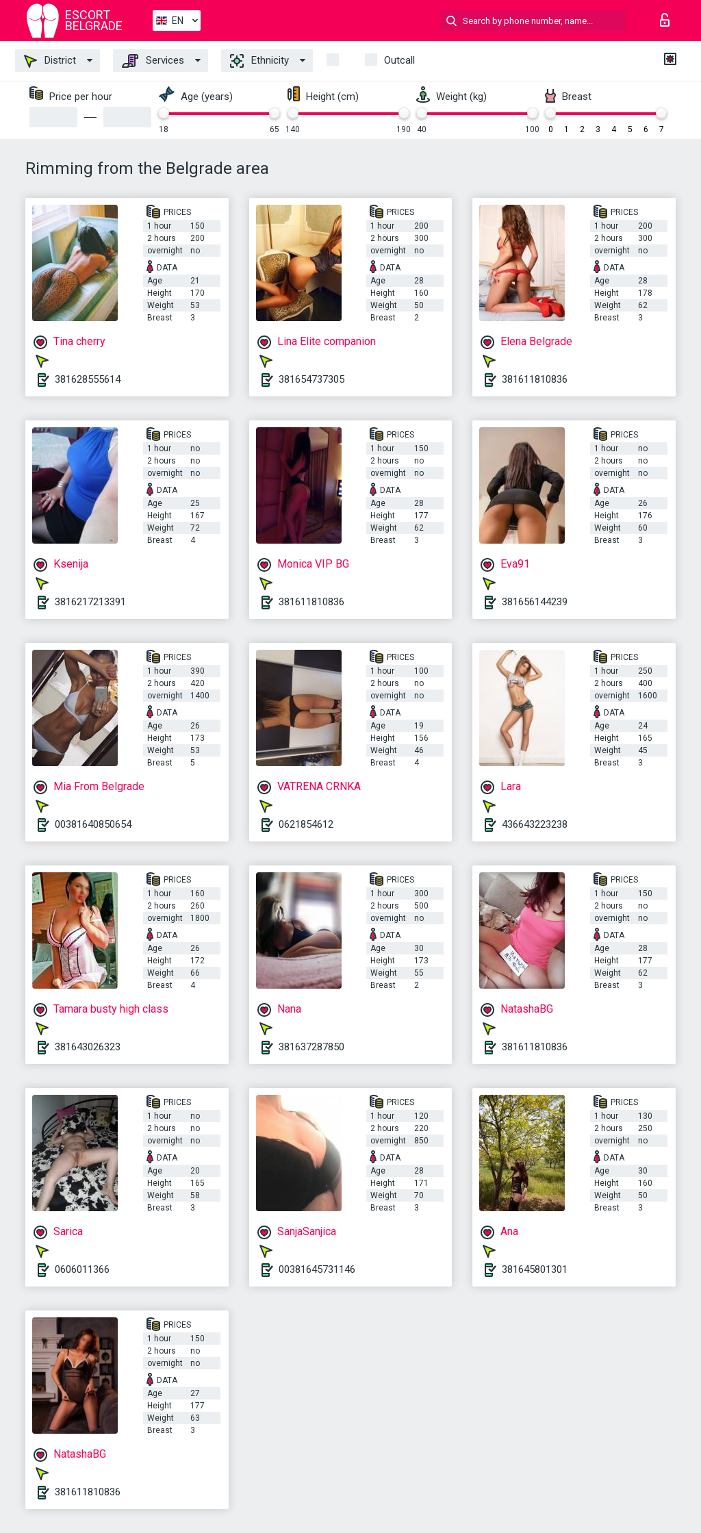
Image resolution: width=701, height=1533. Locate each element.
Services (153, 61)
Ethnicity (259, 61)
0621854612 (306, 824)
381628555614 (87, 379)
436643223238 (535, 824)
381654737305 (311, 379)
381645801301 (535, 1269)
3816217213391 (90, 602)
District (50, 61)
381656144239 (535, 602)
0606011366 (82, 1269)
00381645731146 (317, 1269)
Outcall (399, 60)
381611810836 (535, 379)
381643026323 (87, 1047)
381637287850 (311, 1047)
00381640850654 (93, 824)
